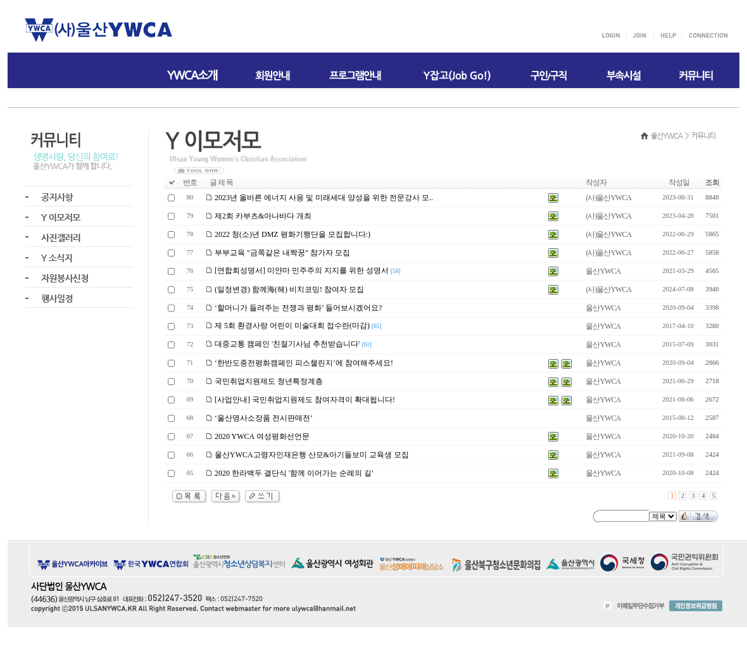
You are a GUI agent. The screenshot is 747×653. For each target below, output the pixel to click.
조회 (712, 182)
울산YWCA (603, 271)
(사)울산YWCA (608, 197)
